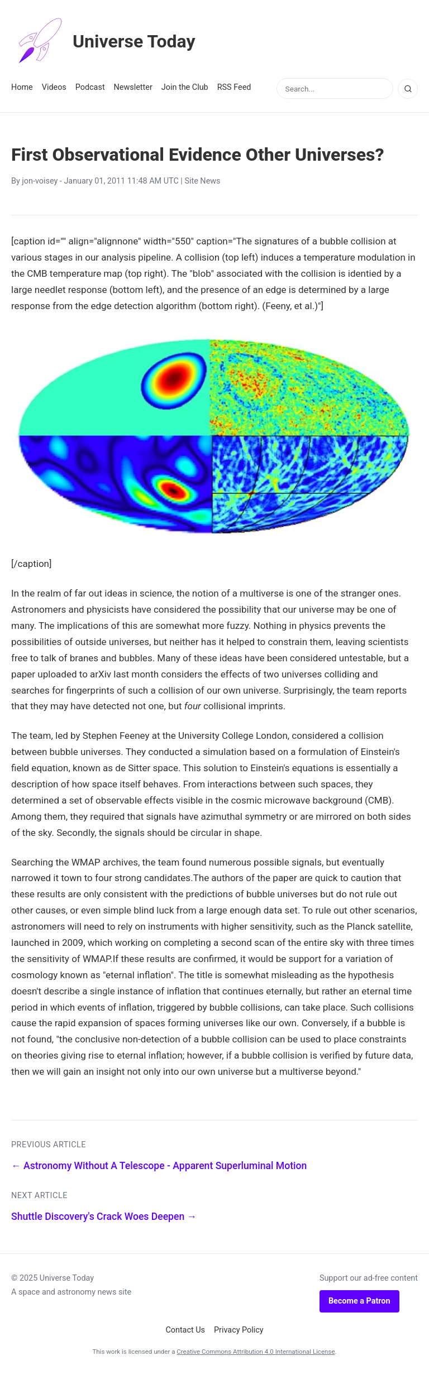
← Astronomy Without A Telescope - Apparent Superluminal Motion (159, 1165)
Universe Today (103, 41)
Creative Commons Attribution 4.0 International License (256, 1351)
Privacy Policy (239, 1330)
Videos (54, 87)
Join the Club (184, 87)
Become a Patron (359, 1301)
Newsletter (133, 87)
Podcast (90, 87)
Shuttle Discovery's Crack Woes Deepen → (104, 1216)
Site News (202, 181)
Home (22, 87)
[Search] (408, 89)
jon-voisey (40, 181)
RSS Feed (234, 87)
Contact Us (185, 1330)
